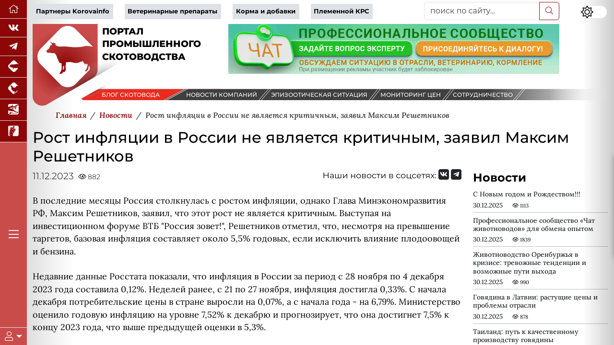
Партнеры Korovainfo (72, 11)
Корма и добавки (265, 11)
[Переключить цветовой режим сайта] (593, 12)
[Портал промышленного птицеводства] (13, 88)
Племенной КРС (341, 11)
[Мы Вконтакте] (13, 28)
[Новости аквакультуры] (13, 110)
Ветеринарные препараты (172, 11)
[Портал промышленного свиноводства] (13, 67)
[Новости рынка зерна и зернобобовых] (13, 131)
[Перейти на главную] (13, 9)
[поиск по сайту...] (482, 11)
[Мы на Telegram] (456, 174)
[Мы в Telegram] (13, 46)
